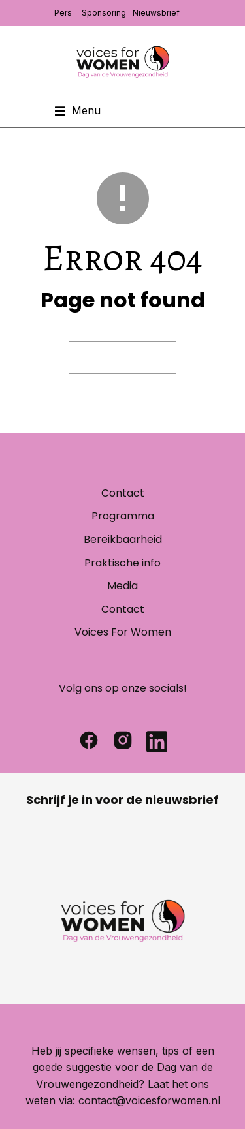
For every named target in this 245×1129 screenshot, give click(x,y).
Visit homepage (122, 357)
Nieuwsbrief (156, 13)
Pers (63, 13)
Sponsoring (104, 13)
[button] (78, 110)
